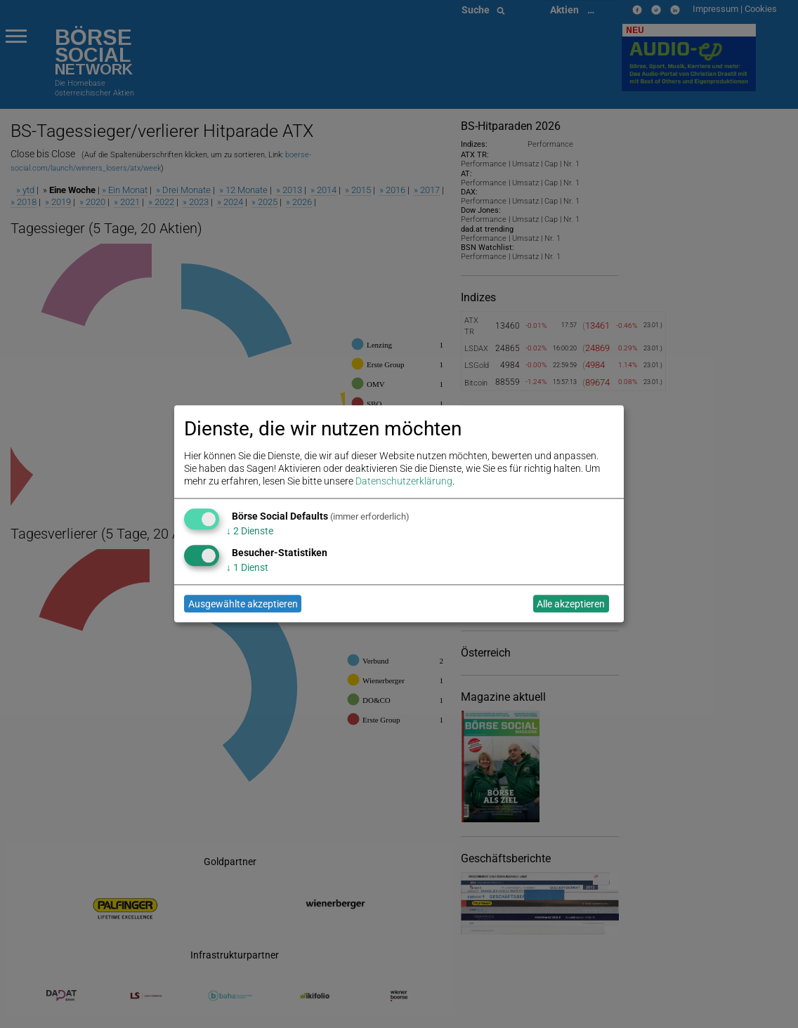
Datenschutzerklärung (403, 481)
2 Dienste (249, 530)
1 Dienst (247, 567)
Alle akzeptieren (571, 603)
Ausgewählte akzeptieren (243, 603)
